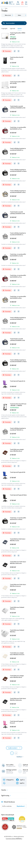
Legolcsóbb (12, 28)
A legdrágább (4, 28)
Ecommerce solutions (11, 838)
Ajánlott (20, 28)
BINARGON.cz (19, 838)
